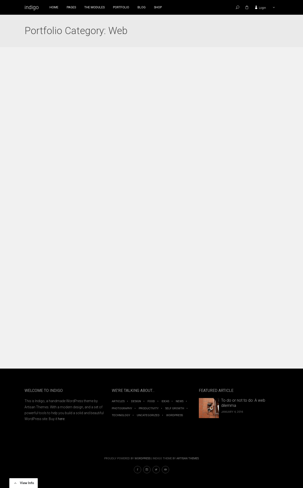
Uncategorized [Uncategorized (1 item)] (148, 415)
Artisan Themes (188, 458)
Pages (71, 7)
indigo (32, 7)
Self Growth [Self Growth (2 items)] (174, 408)
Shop (158, 7)
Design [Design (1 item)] (136, 401)
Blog (142, 7)
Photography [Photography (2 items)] (122, 408)
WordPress (143, 458)
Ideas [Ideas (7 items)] (165, 401)
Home (54, 7)
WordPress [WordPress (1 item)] (174, 415)
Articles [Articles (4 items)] (118, 401)
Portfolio (121, 7)
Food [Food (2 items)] (151, 401)
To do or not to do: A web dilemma (243, 403)
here (61, 419)
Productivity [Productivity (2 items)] (149, 408)
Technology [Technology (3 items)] (121, 415)
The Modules (94, 7)
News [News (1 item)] (179, 401)
